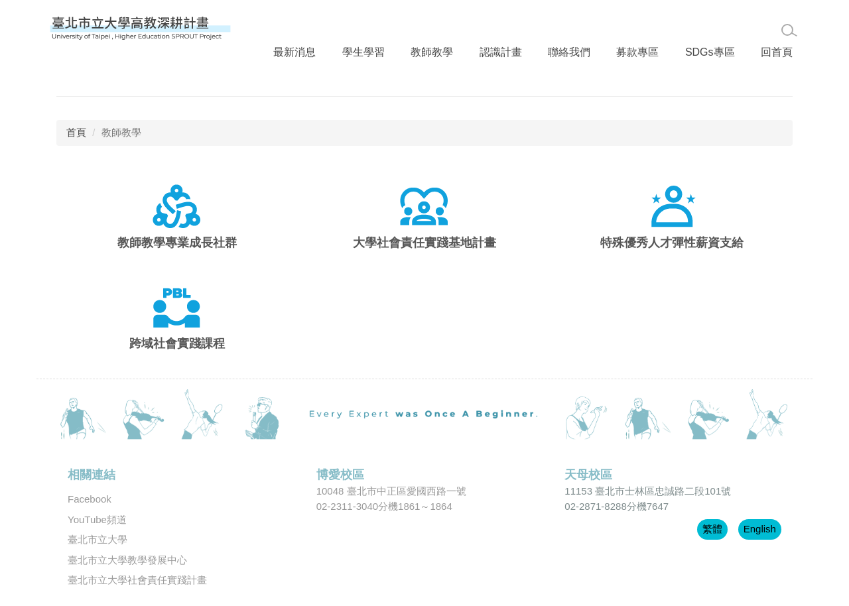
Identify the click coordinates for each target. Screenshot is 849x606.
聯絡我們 (552, 28)
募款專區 (618, 28)
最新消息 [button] (289, 28)
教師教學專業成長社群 (177, 223)
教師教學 (420, 28)
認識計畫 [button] (486, 28)
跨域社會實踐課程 (177, 324)
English (760, 509)
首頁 (76, 113)
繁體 (712, 509)
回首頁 (751, 28)
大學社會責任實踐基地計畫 (424, 223)
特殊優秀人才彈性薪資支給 (672, 223)
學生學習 (355, 28)
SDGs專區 (687, 28)
